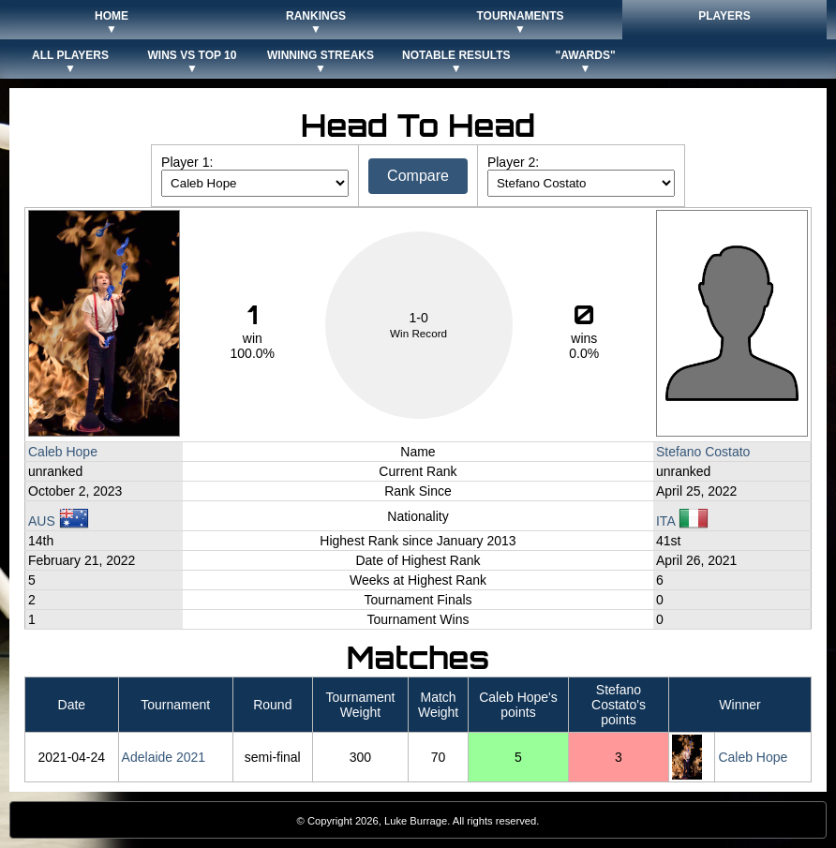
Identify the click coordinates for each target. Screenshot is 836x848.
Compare (418, 176)
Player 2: (513, 162)
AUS (58, 520)
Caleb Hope (62, 451)
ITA (682, 520)
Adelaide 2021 (164, 757)
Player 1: (187, 162)
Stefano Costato (703, 451)
